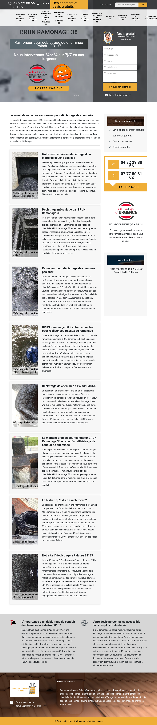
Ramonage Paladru (95, 701)
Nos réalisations (49, 88)
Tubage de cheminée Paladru (119, 697)
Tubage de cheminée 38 (85, 18)
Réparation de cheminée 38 (72, 18)
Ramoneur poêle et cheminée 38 (32, 18)
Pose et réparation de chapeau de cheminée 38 (46, 17)
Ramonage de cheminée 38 (20, 18)
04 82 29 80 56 (23, 3)
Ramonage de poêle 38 (122, 18)
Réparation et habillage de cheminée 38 (59, 18)
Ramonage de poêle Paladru (73, 690)
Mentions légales (94, 721)
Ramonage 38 (110, 18)
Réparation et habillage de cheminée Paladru (108, 694)
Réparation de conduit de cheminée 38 (97, 18)
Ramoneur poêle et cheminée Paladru (103, 690)
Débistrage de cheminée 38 (135, 18)
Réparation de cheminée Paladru (91, 697)
